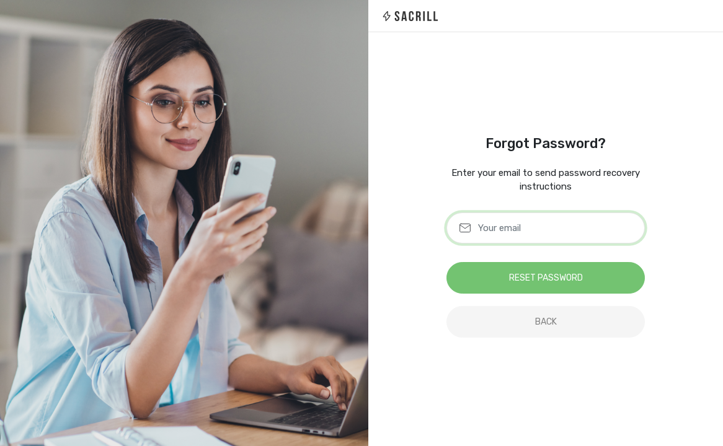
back (546, 322)
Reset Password (546, 278)
